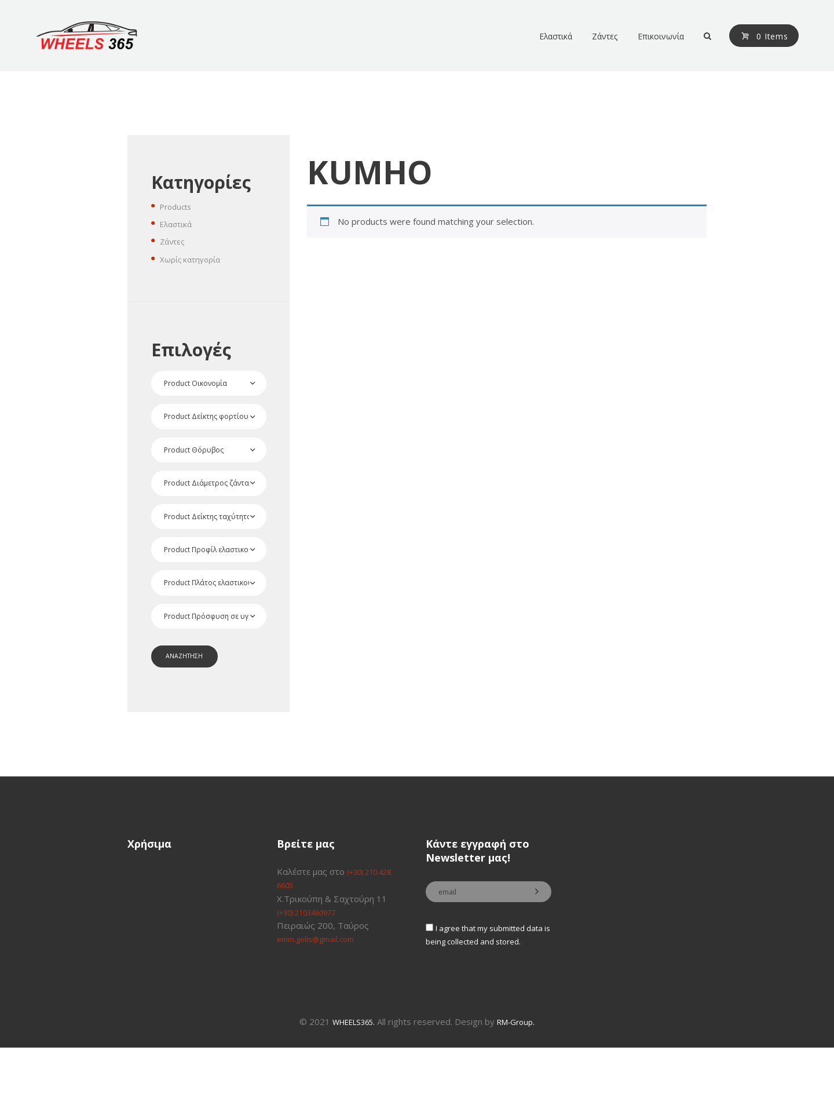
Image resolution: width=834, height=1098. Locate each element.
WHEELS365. (351, 1072)
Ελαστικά (178, 223)
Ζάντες (174, 241)
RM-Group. (521, 1072)
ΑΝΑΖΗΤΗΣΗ (188, 688)
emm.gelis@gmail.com (321, 973)
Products (178, 206)
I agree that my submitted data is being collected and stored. (483, 978)
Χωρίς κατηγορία (194, 259)
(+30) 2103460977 (315, 945)
